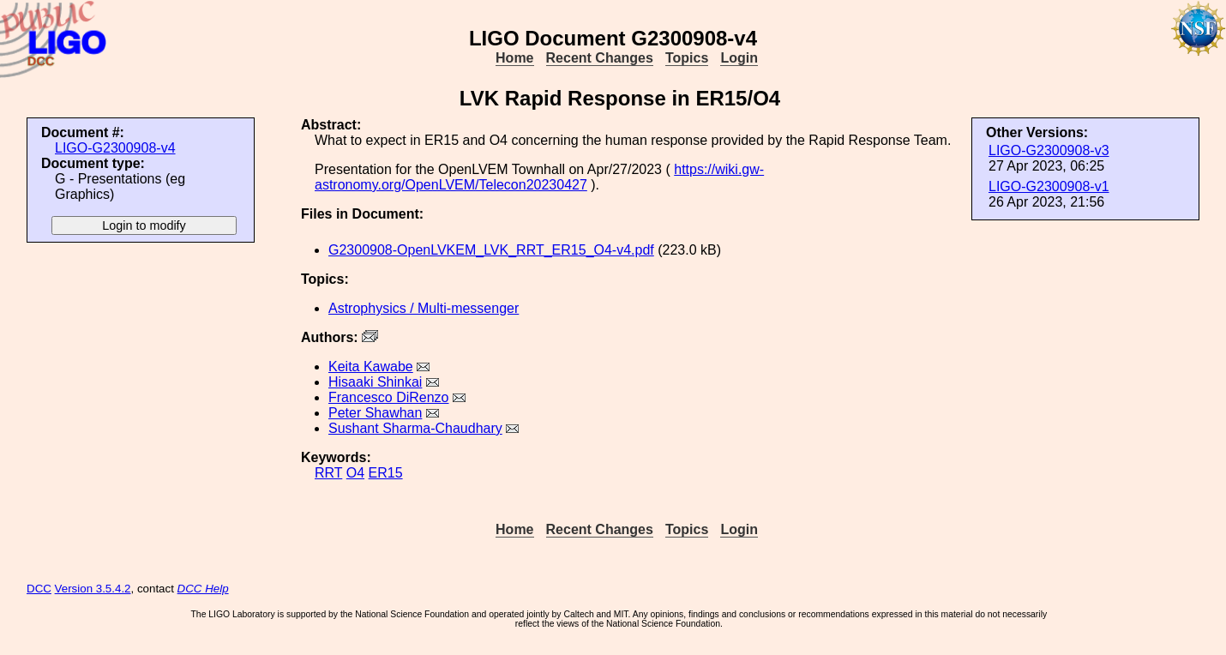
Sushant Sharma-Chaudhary (415, 428)
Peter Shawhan (375, 413)
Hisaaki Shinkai (375, 382)
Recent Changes (599, 58)
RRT (328, 473)
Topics (686, 58)
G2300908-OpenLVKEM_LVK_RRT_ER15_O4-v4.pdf (491, 250)
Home (514, 58)
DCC (39, 588)
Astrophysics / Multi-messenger (423, 308)
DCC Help (203, 588)
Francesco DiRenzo (388, 397)
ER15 (386, 473)
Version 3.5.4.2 (93, 588)
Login (739, 58)
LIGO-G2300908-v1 (1049, 186)
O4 (355, 473)
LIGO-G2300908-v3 (1049, 150)
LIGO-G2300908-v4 (115, 148)
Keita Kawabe (370, 366)
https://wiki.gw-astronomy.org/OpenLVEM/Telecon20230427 (539, 177)
